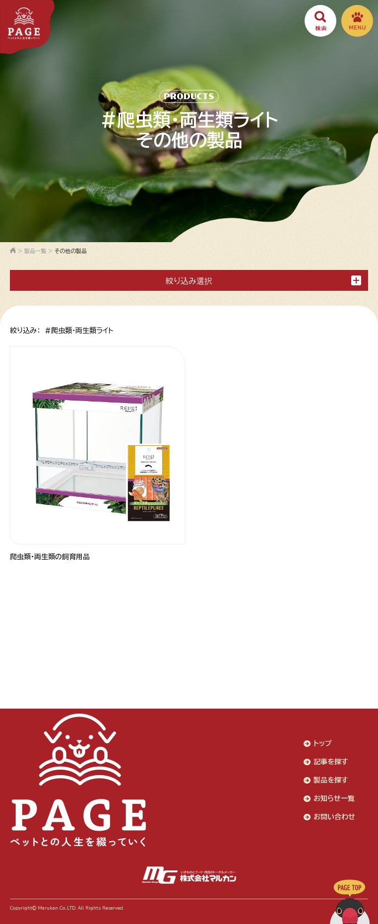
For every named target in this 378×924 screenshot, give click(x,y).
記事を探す (331, 761)
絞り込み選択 (263, 280)
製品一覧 (35, 251)
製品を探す (331, 780)
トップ (323, 743)
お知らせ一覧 (334, 798)
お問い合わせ (334, 816)
